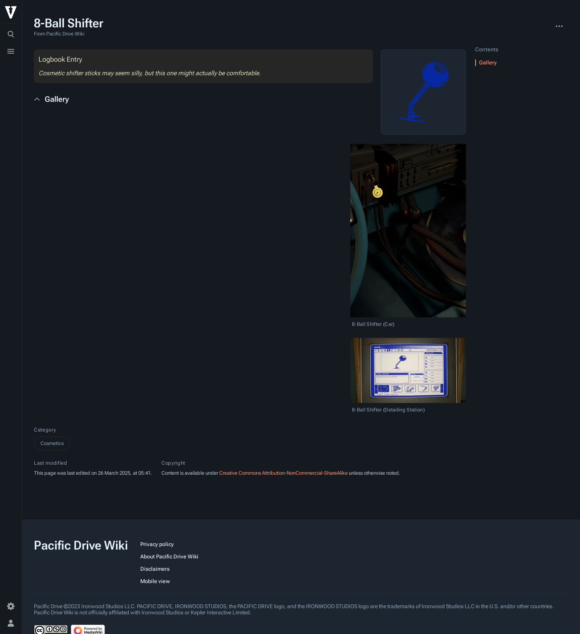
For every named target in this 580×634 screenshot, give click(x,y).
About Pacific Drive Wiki (169, 556)
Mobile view (155, 581)
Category (45, 430)
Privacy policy (157, 544)
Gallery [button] (57, 99)
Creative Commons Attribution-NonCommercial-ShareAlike (283, 473)
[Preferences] (10, 606)
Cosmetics (52, 443)
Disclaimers (155, 569)
